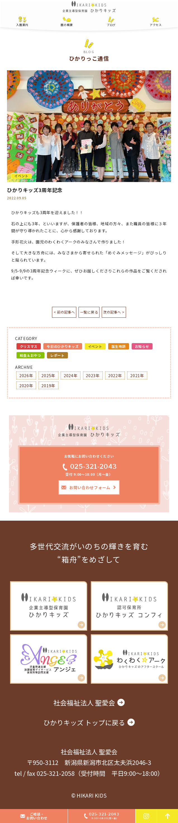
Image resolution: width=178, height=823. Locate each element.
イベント (95, 347)
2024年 (71, 376)
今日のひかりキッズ (63, 347)
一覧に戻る (89, 312)
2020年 (26, 386)
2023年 (93, 376)
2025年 (48, 376)
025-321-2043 (89, 467)
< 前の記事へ (52, 312)
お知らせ (142, 347)
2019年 (48, 386)
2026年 (26, 376)
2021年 (137, 376)
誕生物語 (118, 347)
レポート (57, 356)
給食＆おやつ (30, 356)
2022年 (115, 376)
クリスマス (29, 347)
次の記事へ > (126, 312)
